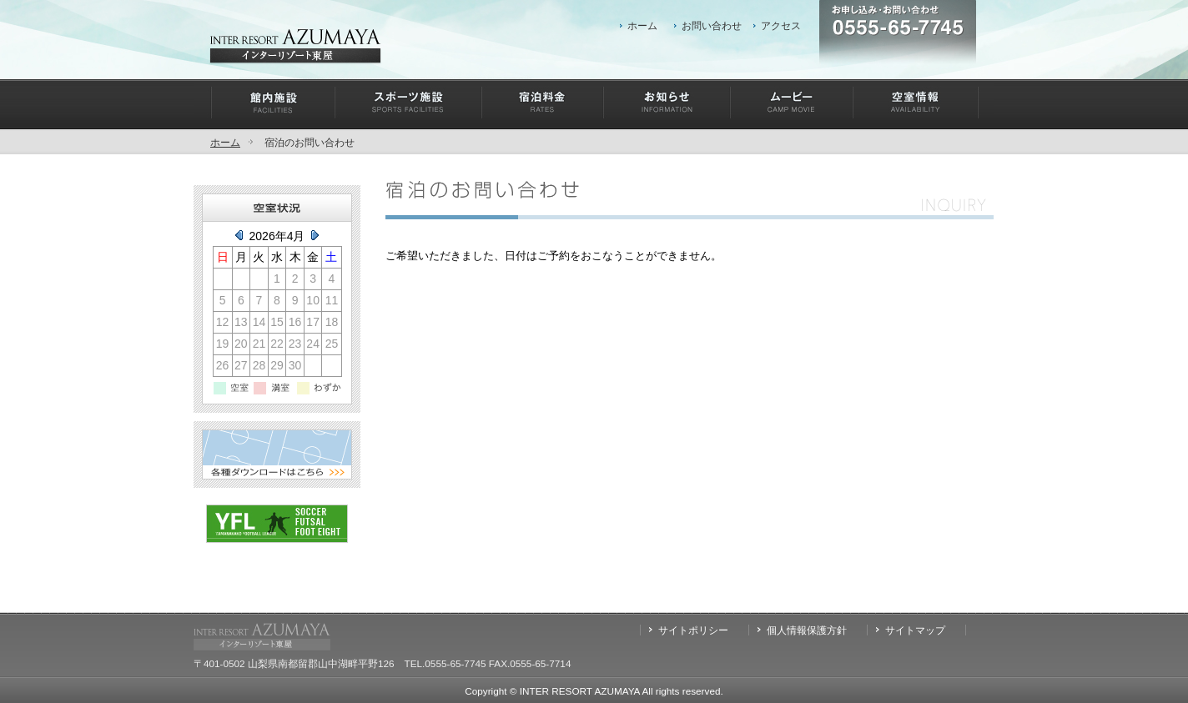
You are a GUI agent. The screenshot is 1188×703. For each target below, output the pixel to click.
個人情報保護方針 (807, 630)
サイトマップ (915, 630)
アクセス (781, 25)
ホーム (642, 25)
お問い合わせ (712, 25)
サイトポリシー (693, 630)
